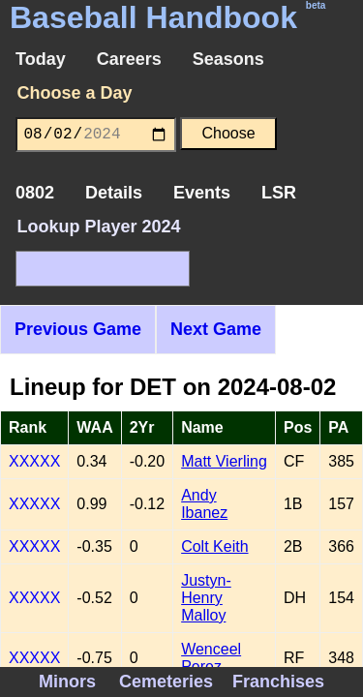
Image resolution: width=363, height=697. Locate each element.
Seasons (228, 59)
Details (113, 192)
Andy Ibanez (204, 504)
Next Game (215, 329)
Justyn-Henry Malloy (206, 597)
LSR (278, 192)
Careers (129, 59)
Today (40, 59)
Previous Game (78, 329)
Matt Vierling (224, 461)
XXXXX (34, 461)
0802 (34, 192)
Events (201, 192)
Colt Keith (214, 546)
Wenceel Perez (211, 658)
